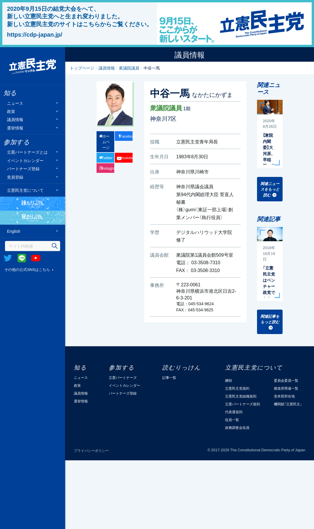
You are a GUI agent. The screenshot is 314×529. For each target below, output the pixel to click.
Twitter (8, 258)
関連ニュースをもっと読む (270, 189)
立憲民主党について (25, 190)
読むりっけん (32, 204)
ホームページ (106, 141)
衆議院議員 (129, 68)
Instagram (107, 168)
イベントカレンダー (25, 160)
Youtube (35, 258)
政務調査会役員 (237, 427)
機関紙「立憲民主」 (288, 403)
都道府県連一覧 (286, 388)
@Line (21, 258)
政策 (11, 111)
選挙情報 (15, 127)
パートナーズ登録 (23, 168)
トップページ (82, 68)
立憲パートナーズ (123, 377)
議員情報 (15, 119)
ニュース (15, 103)
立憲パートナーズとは (27, 152)
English (13, 231)
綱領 (228, 380)
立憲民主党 (32, 66)
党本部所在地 (284, 396)
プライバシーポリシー (91, 450)
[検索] (32, 246)
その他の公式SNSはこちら (27, 269)
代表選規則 (233, 411)
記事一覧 (169, 377)
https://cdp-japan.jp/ (34, 34)
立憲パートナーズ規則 (242, 403)
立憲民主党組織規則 (240, 396)
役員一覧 (232, 419)
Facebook (126, 136)
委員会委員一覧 (286, 380)
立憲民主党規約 (237, 388)
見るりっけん (32, 218)
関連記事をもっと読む (270, 319)
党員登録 (15, 177)
